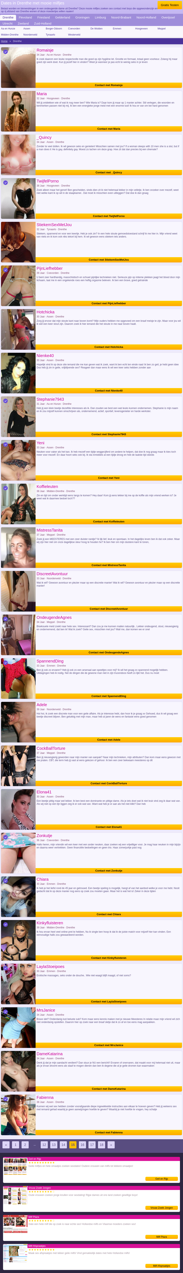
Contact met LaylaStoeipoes (108, 1001)
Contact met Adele (108, 739)
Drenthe (8, 17)
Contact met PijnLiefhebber (109, 303)
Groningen (82, 17)
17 (92, 1145)
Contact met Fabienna (109, 1132)
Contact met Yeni (108, 477)
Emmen (117, 28)
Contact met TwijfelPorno (109, 216)
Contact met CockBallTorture (109, 783)
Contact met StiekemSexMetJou (109, 259)
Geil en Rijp (161, 1178)
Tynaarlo (50, 34)
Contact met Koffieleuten (108, 521)
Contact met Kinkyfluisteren (108, 957)
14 (63, 1145)
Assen (26, 28)
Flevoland (25, 17)
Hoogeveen (141, 28)
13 (54, 1145)
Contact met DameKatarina (109, 1088)
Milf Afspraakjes (161, 1265)
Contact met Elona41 (109, 827)
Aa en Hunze (8, 28)
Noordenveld (30, 34)
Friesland (43, 17)
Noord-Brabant (121, 17)
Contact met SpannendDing (109, 696)
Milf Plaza (161, 1236)
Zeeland (23, 23)
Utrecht (7, 23)
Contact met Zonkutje (108, 870)
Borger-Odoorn (54, 28)
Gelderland (62, 17)
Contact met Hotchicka (109, 346)
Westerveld (74, 34)
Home (4, 41)
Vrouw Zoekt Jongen (161, 1207)
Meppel (162, 28)
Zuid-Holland (42, 23)
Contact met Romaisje (109, 85)
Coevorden (74, 28)
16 (82, 1145)
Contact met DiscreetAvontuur (109, 608)
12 (44, 1145)
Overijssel (168, 17)
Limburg (100, 17)
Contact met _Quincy (109, 172)
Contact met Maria (108, 128)
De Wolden (96, 28)
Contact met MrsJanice (108, 1045)
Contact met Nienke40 (109, 390)
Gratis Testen (170, 5)
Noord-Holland (146, 17)
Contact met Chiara (109, 914)
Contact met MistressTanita (109, 565)
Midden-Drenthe (10, 34)
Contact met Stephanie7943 (109, 434)
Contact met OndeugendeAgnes (109, 652)
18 (101, 1145)
